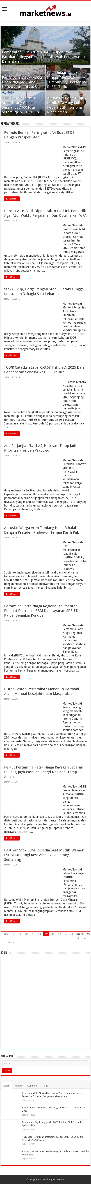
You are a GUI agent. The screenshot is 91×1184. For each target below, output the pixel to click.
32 (59, 934)
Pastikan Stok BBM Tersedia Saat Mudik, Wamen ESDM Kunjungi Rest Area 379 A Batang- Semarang (44, 855)
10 (19, 934)
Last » (11, 942)
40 (71, 934)
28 (33, 934)
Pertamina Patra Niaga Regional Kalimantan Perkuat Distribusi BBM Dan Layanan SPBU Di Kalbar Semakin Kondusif (41, 610)
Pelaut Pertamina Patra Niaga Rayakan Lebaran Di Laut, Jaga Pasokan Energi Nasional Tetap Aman (43, 772)
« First (5, 934)
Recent (6, 1085)
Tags (45, 1085)
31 (53, 934)
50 (78, 938)
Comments (32, 1085)
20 (26, 934)
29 (39, 934)
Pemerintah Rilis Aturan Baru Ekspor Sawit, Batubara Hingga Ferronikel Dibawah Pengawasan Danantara (43, 57)
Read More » (12, 199)
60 (84, 938)
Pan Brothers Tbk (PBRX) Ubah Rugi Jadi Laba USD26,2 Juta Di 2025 (22, 82)
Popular (19, 1085)
